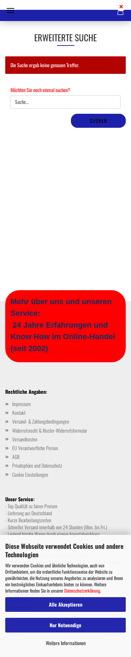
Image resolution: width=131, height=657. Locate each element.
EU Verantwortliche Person (35, 448)
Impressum (21, 403)
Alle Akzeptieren (65, 604)
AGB (16, 456)
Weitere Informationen (66, 642)
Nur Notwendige (65, 625)
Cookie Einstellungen (30, 474)
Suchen (98, 120)
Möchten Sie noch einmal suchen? (40, 89)
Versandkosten (24, 439)
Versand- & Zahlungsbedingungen (40, 421)
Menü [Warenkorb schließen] (10, 10)
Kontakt (19, 412)
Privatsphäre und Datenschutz (37, 465)
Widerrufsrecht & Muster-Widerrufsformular (49, 430)
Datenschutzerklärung (82, 590)
